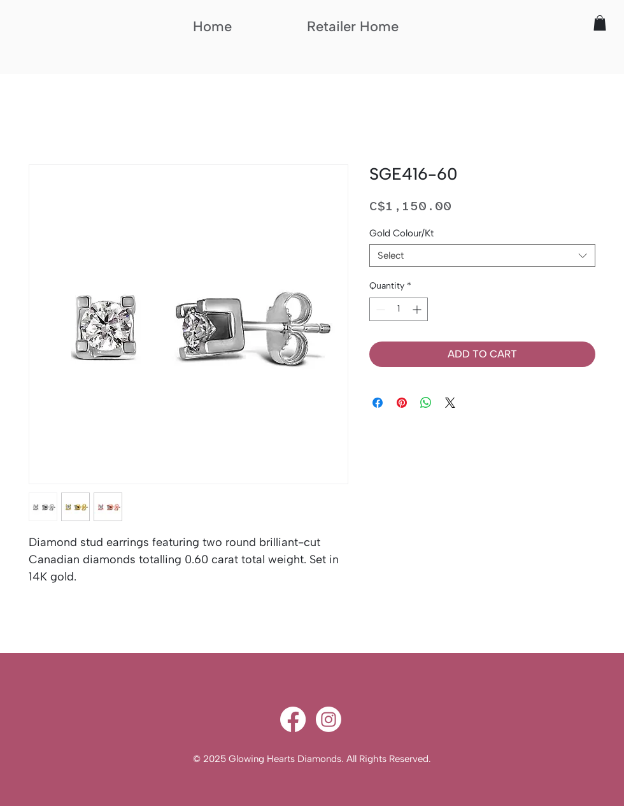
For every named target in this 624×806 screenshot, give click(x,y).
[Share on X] (450, 402)
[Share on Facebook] (377, 402)
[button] (599, 23)
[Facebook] (293, 719)
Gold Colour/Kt (401, 233)
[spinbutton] (398, 309)
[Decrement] (379, 309)
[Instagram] (328, 719)
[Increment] (418, 309)
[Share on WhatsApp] (426, 402)
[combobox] (482, 255)
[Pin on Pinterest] (401, 402)
